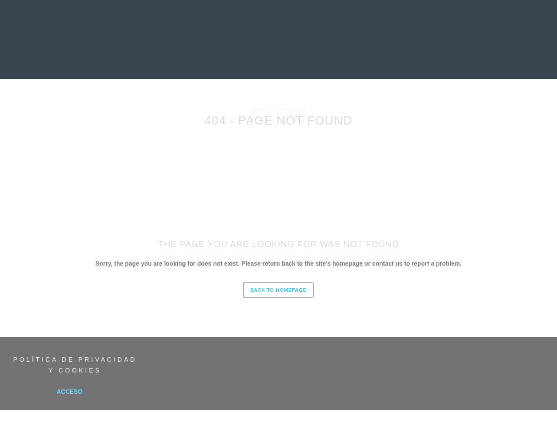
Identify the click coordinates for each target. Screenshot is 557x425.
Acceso (69, 391)
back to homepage (278, 290)
